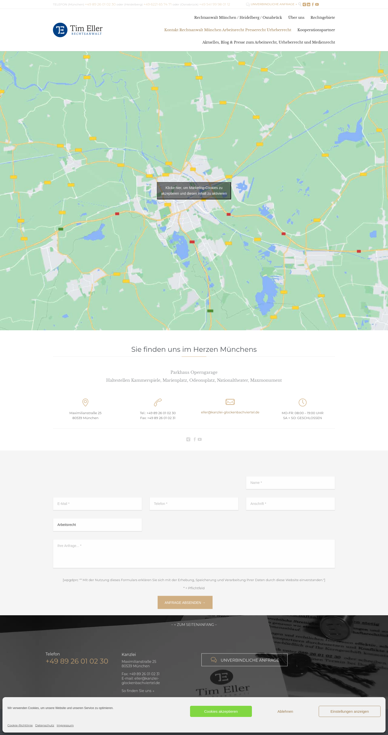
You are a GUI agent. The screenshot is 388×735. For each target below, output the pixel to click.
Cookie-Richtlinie (20, 725)
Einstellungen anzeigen (349, 711)
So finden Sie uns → (138, 695)
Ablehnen (285, 711)
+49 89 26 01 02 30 (161, 413)
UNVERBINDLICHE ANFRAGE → (271, 4)
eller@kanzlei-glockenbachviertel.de (230, 412)
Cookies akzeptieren (221, 711)
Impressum (65, 725)
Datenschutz (44, 725)
